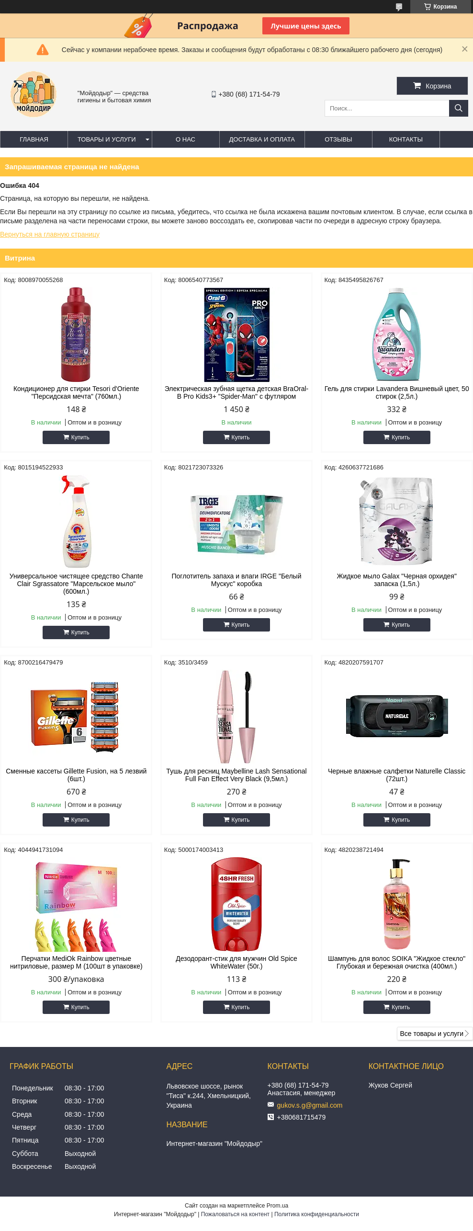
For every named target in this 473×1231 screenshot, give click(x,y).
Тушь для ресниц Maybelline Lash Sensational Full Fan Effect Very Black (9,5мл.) (236, 775)
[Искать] (458, 108)
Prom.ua (277, 1205)
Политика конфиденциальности (316, 1214)
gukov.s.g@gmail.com (310, 1105)
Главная (34, 139)
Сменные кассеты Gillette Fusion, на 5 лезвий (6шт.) (76, 775)
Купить (80, 437)
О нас (185, 139)
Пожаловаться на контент (235, 1214)
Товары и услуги (107, 139)
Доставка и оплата (262, 139)
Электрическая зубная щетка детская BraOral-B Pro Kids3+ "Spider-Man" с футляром (237, 392)
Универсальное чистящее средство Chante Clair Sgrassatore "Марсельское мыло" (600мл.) (76, 583)
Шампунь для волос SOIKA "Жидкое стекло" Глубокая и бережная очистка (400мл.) (396, 962)
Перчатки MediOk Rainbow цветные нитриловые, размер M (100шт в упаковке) (76, 962)
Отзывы (338, 139)
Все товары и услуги (431, 1033)
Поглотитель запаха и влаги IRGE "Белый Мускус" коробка (237, 580)
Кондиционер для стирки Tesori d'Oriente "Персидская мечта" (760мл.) (76, 392)
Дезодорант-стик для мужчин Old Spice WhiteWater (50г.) (236, 962)
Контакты (406, 139)
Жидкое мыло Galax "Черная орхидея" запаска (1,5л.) (396, 580)
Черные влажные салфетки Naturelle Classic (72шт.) (396, 775)
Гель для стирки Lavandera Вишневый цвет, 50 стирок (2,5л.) (397, 392)
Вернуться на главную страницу (50, 234)
